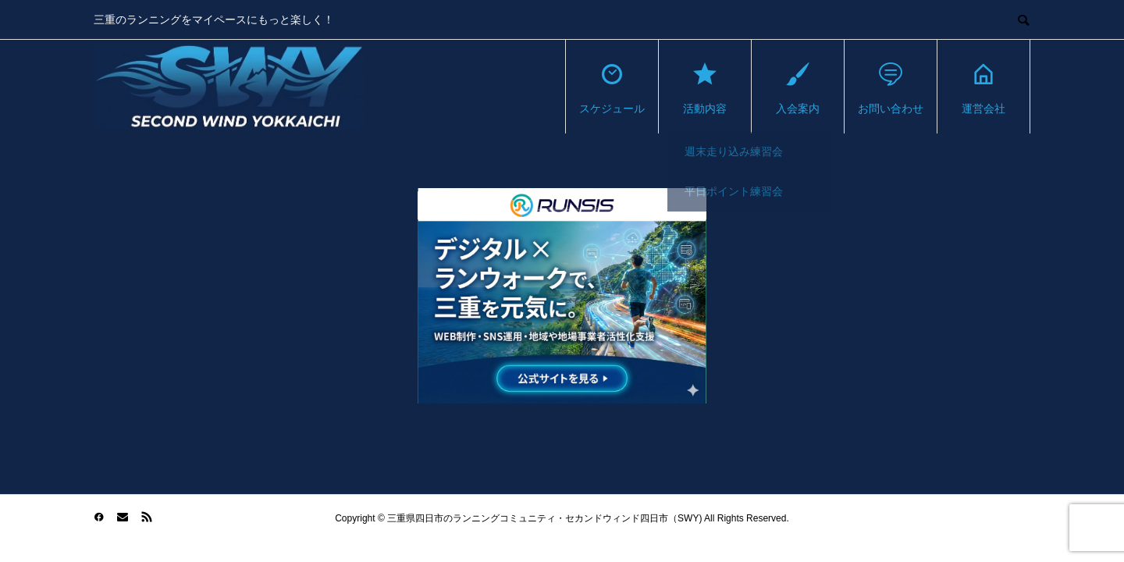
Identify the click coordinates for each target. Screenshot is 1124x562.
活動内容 (705, 87)
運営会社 (983, 87)
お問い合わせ (890, 87)
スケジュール (612, 87)
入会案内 (798, 87)
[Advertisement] (238, 297)
